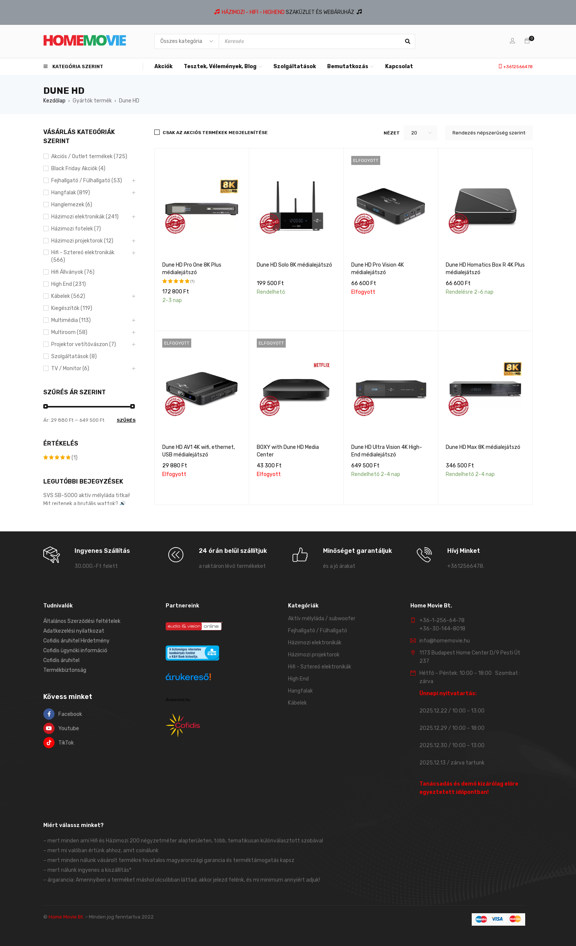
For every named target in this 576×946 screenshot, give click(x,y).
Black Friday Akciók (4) (78, 168)
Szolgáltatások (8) (74, 356)
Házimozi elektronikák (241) (85, 217)
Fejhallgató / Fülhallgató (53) (86, 180)
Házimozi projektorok (314, 655)
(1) (60, 457)
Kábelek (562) (68, 296)
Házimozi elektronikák (314, 642)
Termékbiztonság (64, 670)
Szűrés (126, 420)
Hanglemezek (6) (71, 204)
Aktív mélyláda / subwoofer (321, 618)
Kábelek (297, 703)
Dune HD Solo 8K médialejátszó (294, 265)
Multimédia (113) (71, 320)
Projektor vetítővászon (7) (83, 344)
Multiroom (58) (69, 332)
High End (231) (68, 284)
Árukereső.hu (178, 699)
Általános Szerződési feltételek (81, 621)
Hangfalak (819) (70, 192)
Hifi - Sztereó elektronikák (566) (82, 256)
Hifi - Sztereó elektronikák (319, 667)
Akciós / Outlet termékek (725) (89, 156)
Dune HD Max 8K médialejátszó (483, 447)
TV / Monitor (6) (70, 368)
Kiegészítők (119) (71, 308)
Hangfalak (300, 691)
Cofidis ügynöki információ (75, 650)
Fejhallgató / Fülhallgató (317, 630)
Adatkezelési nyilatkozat (73, 631)
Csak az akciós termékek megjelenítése (215, 132)
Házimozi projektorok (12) (82, 241)
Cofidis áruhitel (61, 660)
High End (298, 679)
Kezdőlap (54, 101)
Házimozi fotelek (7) (76, 229)
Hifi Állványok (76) (72, 272)
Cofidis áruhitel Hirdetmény (76, 641)
